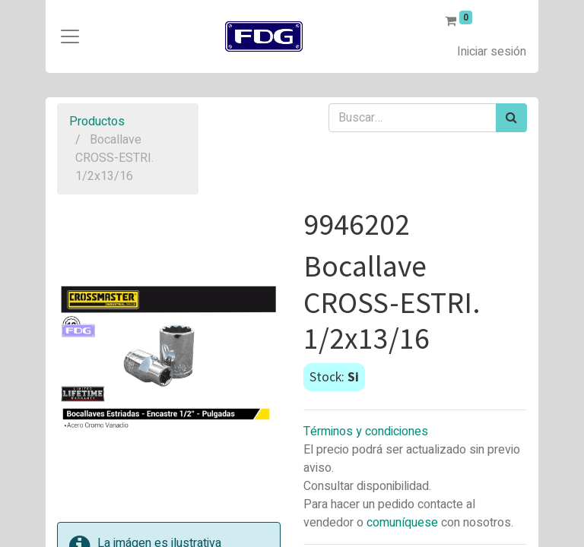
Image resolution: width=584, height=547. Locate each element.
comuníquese (402, 523)
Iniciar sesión (491, 52)
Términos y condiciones (365, 431)
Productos (97, 121)
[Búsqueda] (511, 117)
